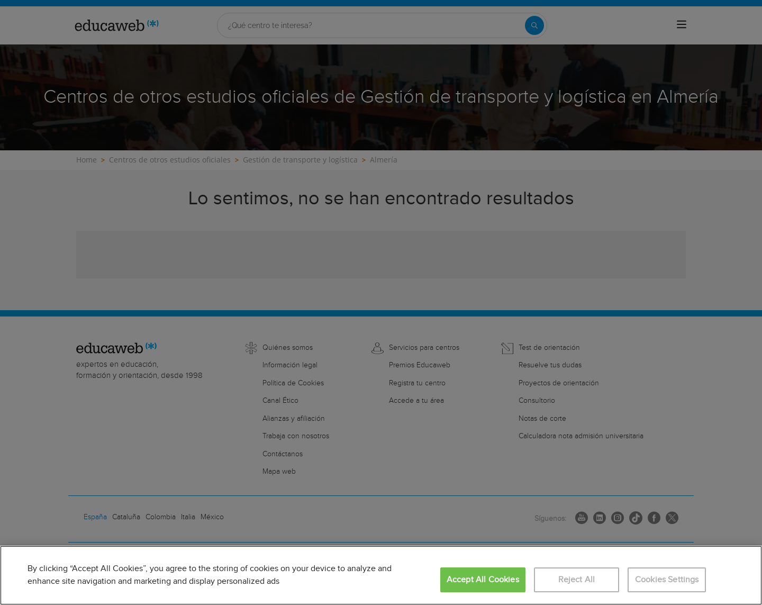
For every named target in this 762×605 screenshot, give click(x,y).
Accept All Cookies (483, 580)
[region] (381, 575)
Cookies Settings (667, 580)
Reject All (576, 580)
